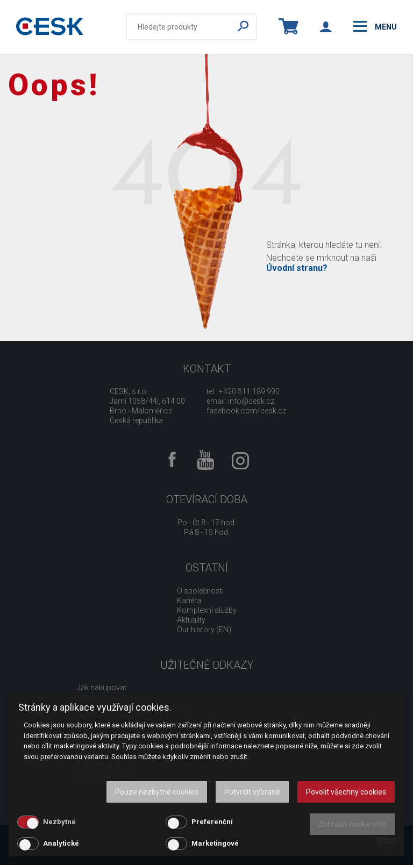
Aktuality (191, 620)
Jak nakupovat (101, 687)
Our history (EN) (204, 629)
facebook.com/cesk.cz (246, 410)
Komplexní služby (207, 610)
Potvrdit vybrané (252, 792)
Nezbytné (59, 822)
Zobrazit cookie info (352, 824)
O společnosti (200, 591)
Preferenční (212, 822)
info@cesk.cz (251, 401)
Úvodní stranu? (296, 268)
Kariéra (189, 600)
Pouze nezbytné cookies (156, 792)
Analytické (61, 843)
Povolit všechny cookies (346, 792)
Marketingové (215, 843)
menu (375, 26)
